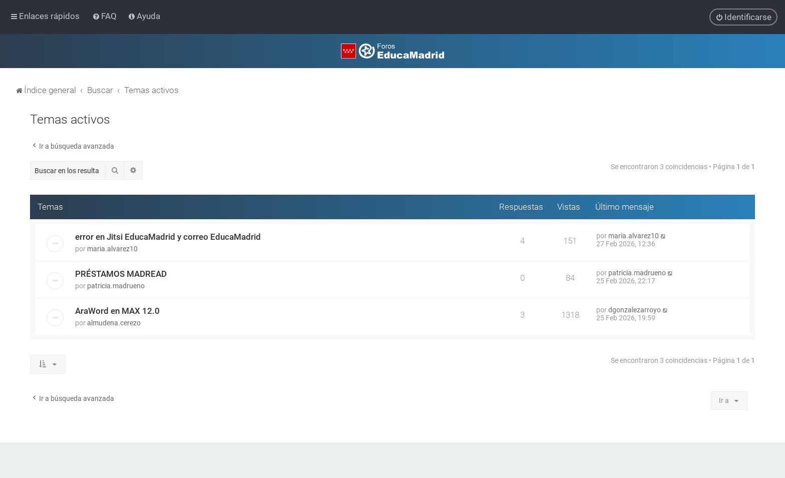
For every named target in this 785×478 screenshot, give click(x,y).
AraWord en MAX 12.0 (117, 311)
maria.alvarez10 (112, 249)
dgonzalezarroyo (634, 310)
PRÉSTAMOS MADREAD (121, 274)
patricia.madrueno (116, 286)
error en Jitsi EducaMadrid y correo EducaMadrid (168, 237)
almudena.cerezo (114, 323)
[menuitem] (105, 16)
